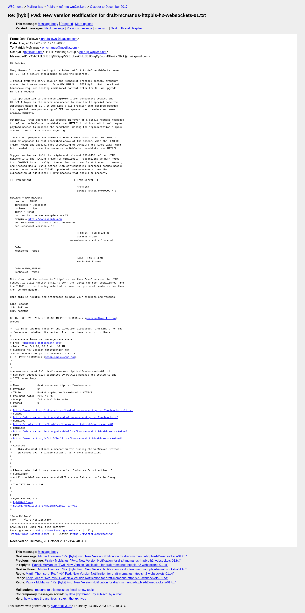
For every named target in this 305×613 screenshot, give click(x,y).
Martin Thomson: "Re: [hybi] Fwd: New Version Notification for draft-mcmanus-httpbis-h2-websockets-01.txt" (112, 556)
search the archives (72, 598)
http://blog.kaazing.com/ (30, 534)
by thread (83, 594)
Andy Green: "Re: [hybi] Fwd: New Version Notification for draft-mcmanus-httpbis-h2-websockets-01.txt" (97, 578)
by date (70, 594)
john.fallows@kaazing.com (58, 38)
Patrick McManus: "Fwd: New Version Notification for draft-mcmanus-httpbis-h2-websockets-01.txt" (113, 560)
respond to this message (52, 589)
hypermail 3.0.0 (61, 606)
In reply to (101, 28)
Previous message (79, 28)
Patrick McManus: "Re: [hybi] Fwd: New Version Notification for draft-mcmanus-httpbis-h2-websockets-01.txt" (101, 582)
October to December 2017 (109, 6)
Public (50, 6)
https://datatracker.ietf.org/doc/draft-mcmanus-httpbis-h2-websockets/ (65, 417)
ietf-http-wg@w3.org (72, 6)
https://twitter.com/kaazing (91, 534)
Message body (48, 23)
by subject (100, 594)
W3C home (15, 6)
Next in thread (120, 28)
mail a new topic (82, 589)
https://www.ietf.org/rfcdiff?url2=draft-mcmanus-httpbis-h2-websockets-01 (68, 438)
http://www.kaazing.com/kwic (57, 530)
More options (84, 23)
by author (115, 594)
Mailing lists (35, 6)
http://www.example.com (45, 219)
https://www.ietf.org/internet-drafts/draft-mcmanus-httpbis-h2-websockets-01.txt (73, 410)
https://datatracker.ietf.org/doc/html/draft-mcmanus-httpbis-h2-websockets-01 (71, 431)
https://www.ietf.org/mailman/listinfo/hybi (45, 506)
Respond (66, 23)
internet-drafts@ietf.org (42, 343)
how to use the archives (40, 598)
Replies (137, 28)
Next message (54, 28)
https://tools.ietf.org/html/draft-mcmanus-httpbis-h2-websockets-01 (63, 424)
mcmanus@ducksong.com (60, 357)
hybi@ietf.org (33, 52)
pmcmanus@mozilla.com (59, 47)
